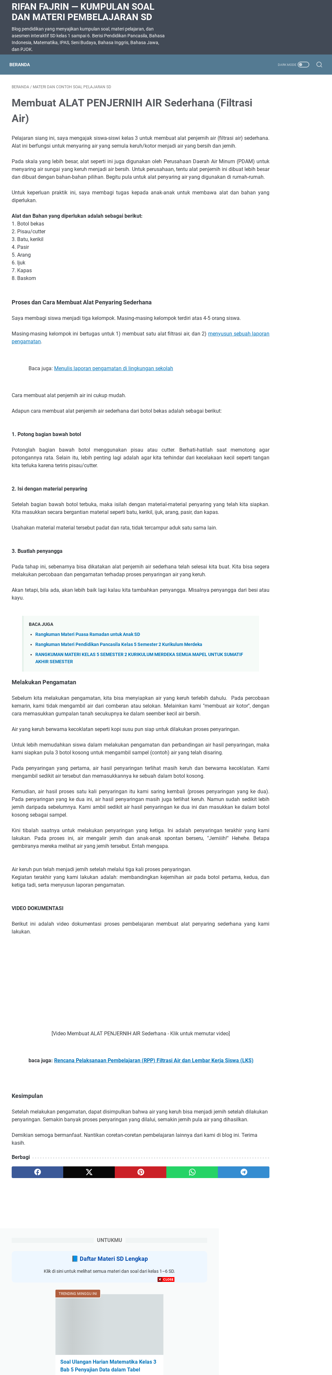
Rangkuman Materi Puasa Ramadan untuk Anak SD (87, 683)
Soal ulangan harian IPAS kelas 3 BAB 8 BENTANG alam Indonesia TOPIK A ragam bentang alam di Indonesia (275, 435)
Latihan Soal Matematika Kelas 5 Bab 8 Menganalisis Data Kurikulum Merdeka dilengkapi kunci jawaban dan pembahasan (280, 341)
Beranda (22, 64)
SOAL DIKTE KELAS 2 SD (275, 388)
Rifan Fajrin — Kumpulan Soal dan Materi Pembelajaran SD (83, 11)
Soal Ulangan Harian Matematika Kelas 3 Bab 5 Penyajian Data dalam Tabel (278, 218)
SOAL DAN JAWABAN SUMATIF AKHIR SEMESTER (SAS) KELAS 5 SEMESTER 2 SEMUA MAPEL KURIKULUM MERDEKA (279, 272)
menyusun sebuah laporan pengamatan (63, 367)
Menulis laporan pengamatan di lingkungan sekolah (113, 394)
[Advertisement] (166, 1329)
